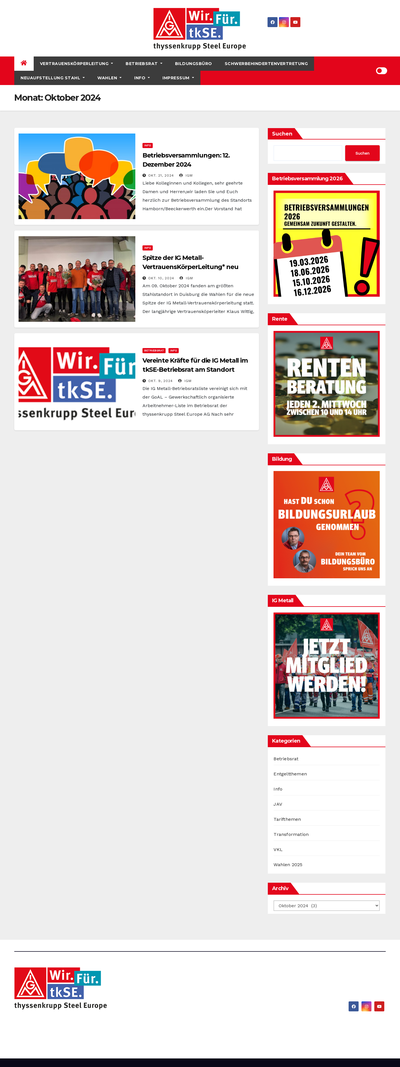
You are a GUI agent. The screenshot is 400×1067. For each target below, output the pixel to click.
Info (142, 77)
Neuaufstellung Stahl (53, 77)
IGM (186, 175)
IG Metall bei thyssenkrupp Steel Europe (94, 1024)
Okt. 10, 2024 (161, 278)
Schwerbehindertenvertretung (266, 63)
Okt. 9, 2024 (160, 381)
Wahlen (109, 77)
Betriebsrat (144, 63)
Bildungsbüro (193, 63)
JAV (278, 804)
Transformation (291, 834)
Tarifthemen (287, 819)
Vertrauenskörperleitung (76, 63)
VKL (278, 849)
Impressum (178, 77)
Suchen (282, 134)
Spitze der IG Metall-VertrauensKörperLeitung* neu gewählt (190, 267)
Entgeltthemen (290, 774)
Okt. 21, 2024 (161, 175)
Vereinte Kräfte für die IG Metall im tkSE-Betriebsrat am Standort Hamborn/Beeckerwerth (195, 370)
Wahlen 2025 (288, 864)
